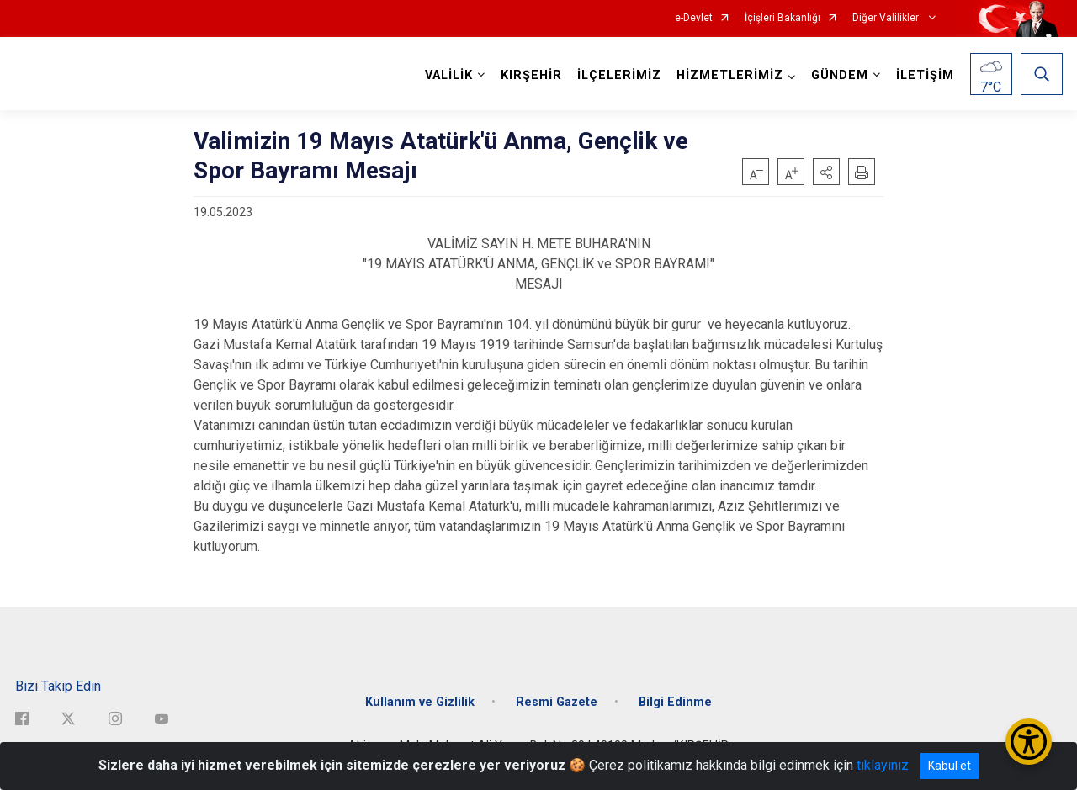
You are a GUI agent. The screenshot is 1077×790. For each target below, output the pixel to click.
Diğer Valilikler (886, 18)
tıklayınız (883, 765)
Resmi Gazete (556, 702)
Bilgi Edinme (675, 702)
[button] (826, 171)
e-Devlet (694, 18)
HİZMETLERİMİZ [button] (729, 75)
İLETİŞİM (925, 75)
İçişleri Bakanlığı (782, 18)
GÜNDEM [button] (839, 75)
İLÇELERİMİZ (619, 75)
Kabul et (949, 765)
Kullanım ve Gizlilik (420, 702)
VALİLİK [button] (449, 75)
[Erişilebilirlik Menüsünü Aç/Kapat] (1028, 741)
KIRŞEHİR (531, 75)
